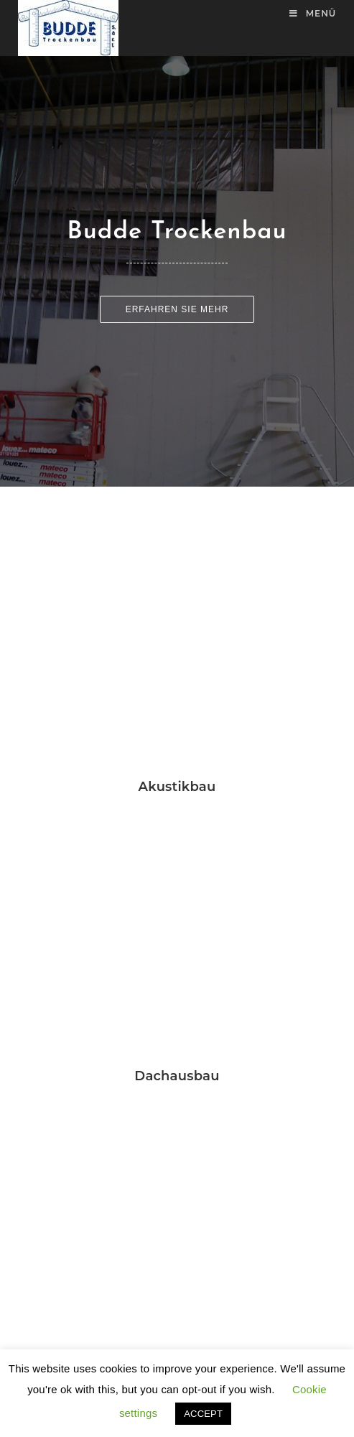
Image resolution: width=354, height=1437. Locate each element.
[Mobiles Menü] (312, 13)
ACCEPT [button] (203, 1413)
